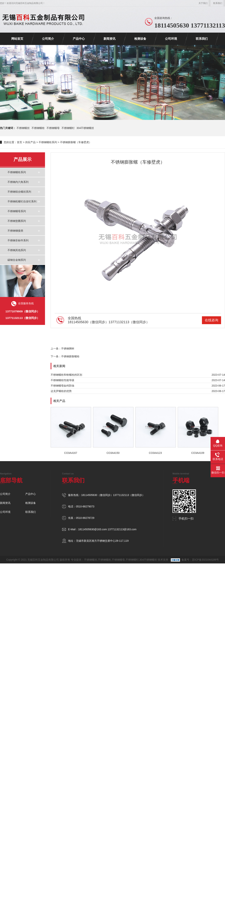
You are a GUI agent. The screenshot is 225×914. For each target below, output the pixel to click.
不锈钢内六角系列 (18, 181)
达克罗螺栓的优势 (61, 391)
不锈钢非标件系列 (18, 240)
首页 (19, 142)
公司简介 (48, 38)
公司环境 (171, 38)
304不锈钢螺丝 (85, 127)
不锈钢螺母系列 (17, 211)
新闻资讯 (110, 38)
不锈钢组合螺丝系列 (19, 191)
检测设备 (140, 38)
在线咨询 (211, 320)
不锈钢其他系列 (17, 250)
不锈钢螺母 (53, 127)
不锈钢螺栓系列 (48, 142)
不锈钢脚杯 (67, 348)
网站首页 (17, 38)
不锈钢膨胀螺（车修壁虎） (76, 142)
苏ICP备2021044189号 (205, 559)
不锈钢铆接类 (15, 230)
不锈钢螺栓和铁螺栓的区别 (66, 374)
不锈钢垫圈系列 (17, 220)
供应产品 (30, 142)
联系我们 (217, 3)
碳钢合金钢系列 (17, 259)
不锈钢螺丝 (23, 127)
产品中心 (79, 38)
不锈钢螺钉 (68, 127)
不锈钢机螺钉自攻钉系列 (22, 201)
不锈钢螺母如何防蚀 (62, 385)
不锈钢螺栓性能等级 (62, 380)
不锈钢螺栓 (38, 127)
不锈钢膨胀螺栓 (70, 356)
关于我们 (203, 3)
